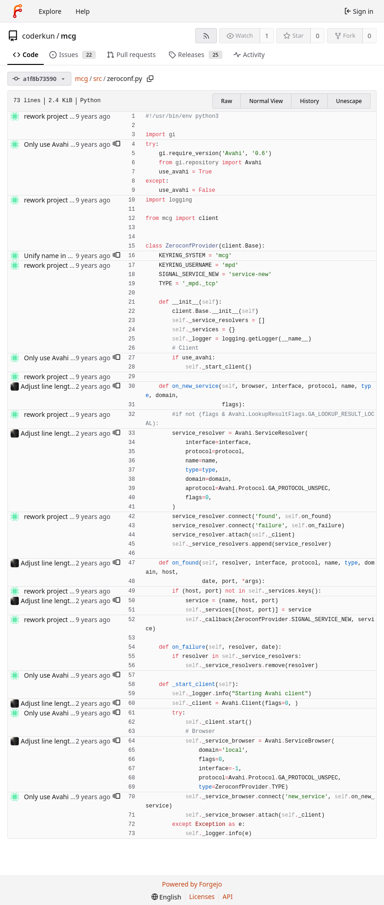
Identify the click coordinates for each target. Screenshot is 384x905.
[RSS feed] (206, 35)
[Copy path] (150, 78)
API (227, 896)
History (309, 101)
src (97, 78)
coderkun (38, 35)
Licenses (202, 896)
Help (83, 11)
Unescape (349, 101)
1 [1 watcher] (267, 35)
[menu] (166, 897)
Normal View (266, 101)
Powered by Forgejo (192, 884)
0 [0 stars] (318, 35)
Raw (226, 101)
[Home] (17, 11)
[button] (116, 144)
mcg (68, 35)
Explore (50, 11)
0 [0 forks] (369, 35)
